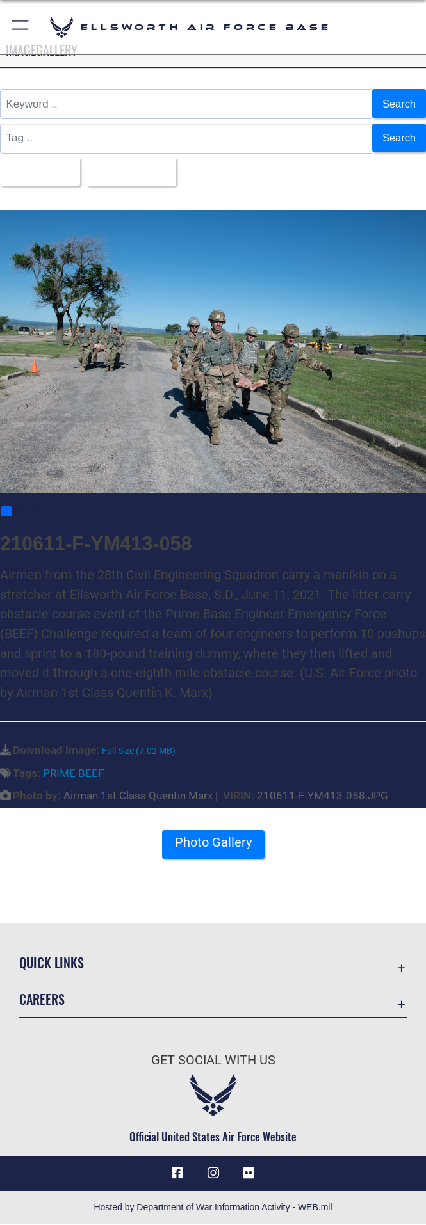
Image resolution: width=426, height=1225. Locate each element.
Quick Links (51, 963)
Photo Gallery (213, 844)
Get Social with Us (213, 1061)
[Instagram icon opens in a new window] (213, 1174)
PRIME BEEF (73, 774)
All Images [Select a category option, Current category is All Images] (37, 172)
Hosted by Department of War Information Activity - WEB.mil (213, 1208)
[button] (21, 27)
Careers (42, 999)
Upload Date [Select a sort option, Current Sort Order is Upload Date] (131, 172)
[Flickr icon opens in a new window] (248, 1174)
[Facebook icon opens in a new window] (177, 1174)
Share (21, 513)
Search (398, 104)
